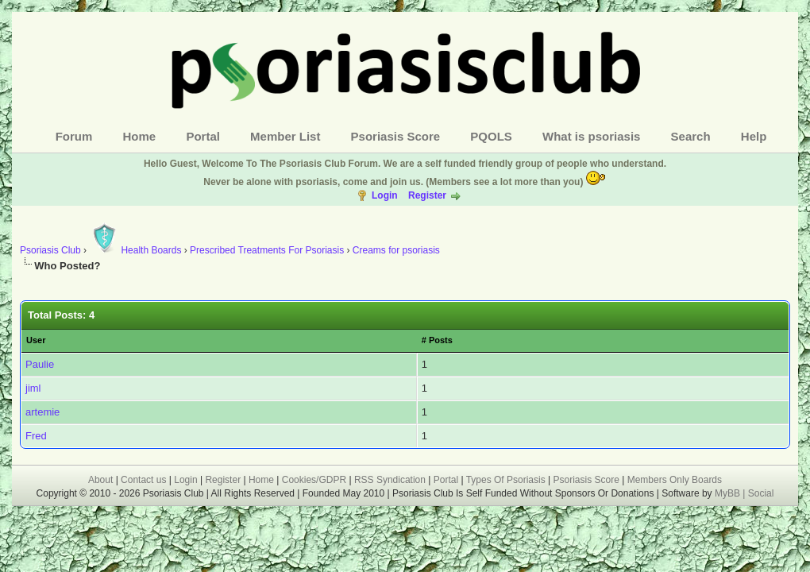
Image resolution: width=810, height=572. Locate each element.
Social (761, 493)
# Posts (437, 340)
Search (691, 136)
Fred (36, 436)
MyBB (728, 493)
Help (754, 136)
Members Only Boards (674, 479)
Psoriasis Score (396, 136)
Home (139, 136)
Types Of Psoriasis (506, 479)
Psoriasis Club (50, 250)
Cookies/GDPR (314, 479)
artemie (42, 412)
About (100, 479)
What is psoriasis (591, 136)
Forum (74, 136)
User (35, 340)
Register (427, 195)
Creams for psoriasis (396, 250)
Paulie (39, 364)
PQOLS (491, 136)
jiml (33, 388)
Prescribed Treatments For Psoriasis (267, 250)
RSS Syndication (390, 479)
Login (385, 195)
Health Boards (135, 250)
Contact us (143, 479)
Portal (203, 136)
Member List (285, 136)
